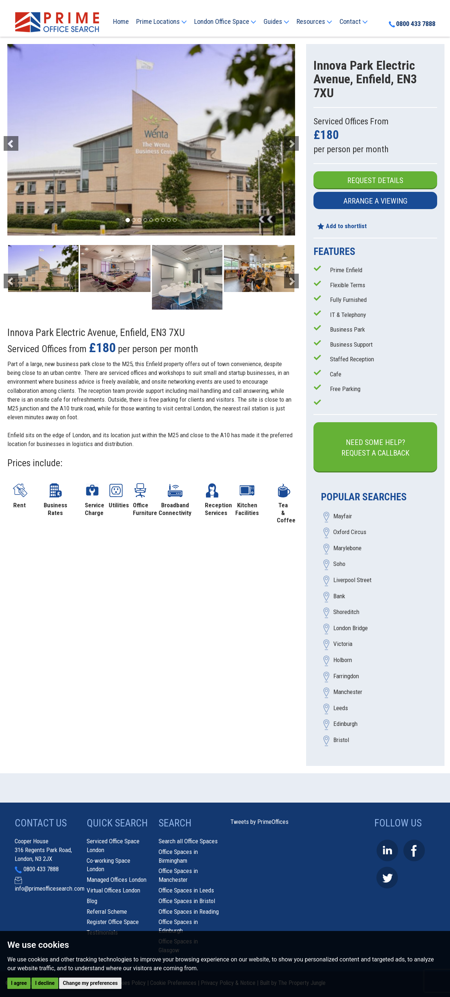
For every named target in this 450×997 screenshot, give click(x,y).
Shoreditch (346, 612)
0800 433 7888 (412, 24)
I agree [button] (19, 983)
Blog (92, 901)
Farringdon (346, 676)
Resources (314, 21)
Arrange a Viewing (375, 201)
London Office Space (225, 21)
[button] (29, 139)
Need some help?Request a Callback (375, 447)
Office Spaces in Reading (189, 911)
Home (121, 21)
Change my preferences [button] (90, 983)
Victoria (342, 644)
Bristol (341, 740)
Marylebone (347, 548)
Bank (339, 596)
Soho (339, 564)
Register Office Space (113, 921)
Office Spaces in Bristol (187, 901)
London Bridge (350, 628)
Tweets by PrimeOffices (259, 821)
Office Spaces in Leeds (186, 890)
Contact (354, 21)
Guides (276, 21)
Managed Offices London (116, 879)
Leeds (340, 708)
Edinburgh (345, 724)
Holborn (342, 660)
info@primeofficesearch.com (49, 888)
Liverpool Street (352, 580)
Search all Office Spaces (188, 841)
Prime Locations (161, 21)
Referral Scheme (107, 911)
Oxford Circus (349, 532)
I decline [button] (45, 983)
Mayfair (342, 516)
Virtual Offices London (113, 890)
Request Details (375, 180)
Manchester (347, 692)
